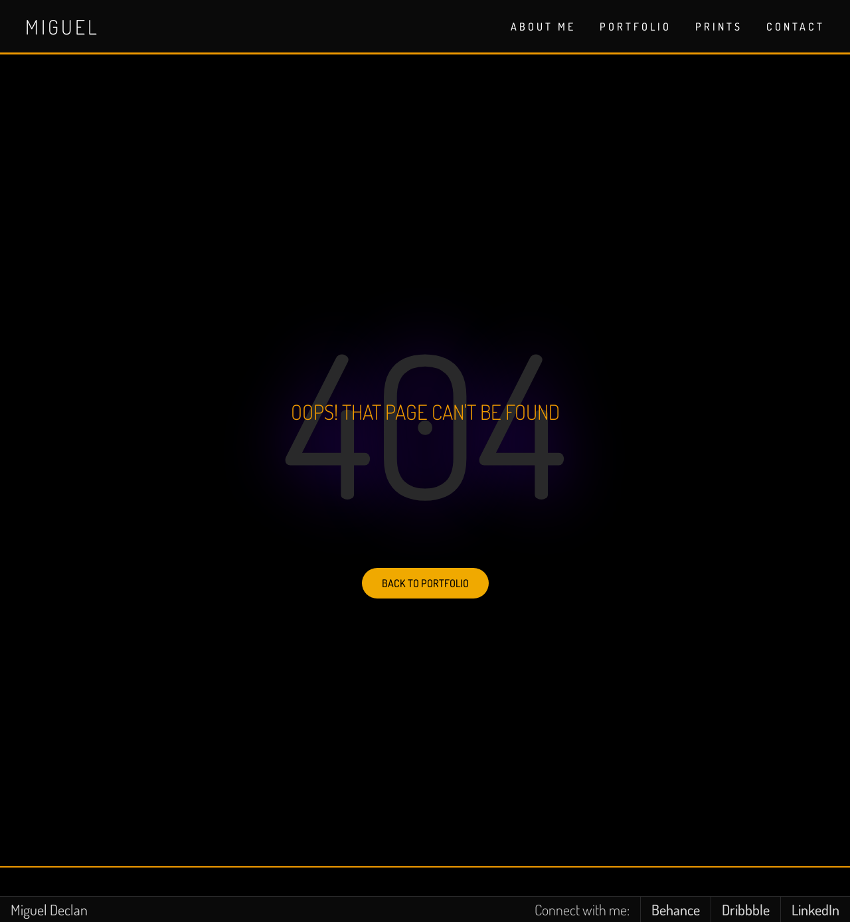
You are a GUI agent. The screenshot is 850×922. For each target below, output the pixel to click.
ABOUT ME (543, 26)
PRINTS (718, 26)
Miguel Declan (49, 909)
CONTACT (795, 26)
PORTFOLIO (635, 26)
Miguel (62, 26)
